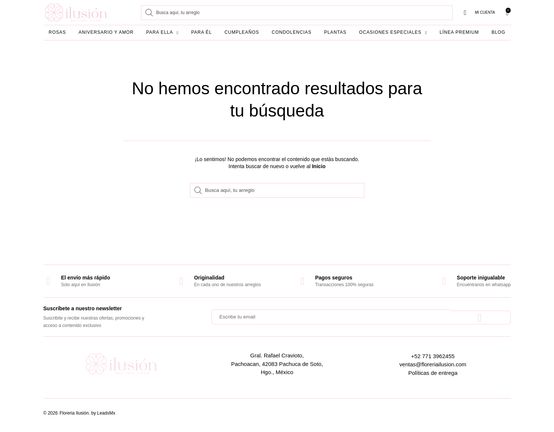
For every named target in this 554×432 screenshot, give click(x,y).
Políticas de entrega (433, 373)
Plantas (335, 32)
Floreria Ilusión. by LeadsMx (87, 413)
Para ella (162, 33)
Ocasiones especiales (393, 33)
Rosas (57, 32)
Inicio (319, 166)
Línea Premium (459, 32)
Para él (201, 32)
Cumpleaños (241, 32)
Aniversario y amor (106, 32)
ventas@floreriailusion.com (432, 364)
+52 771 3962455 (433, 356)
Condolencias (291, 32)
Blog (498, 32)
